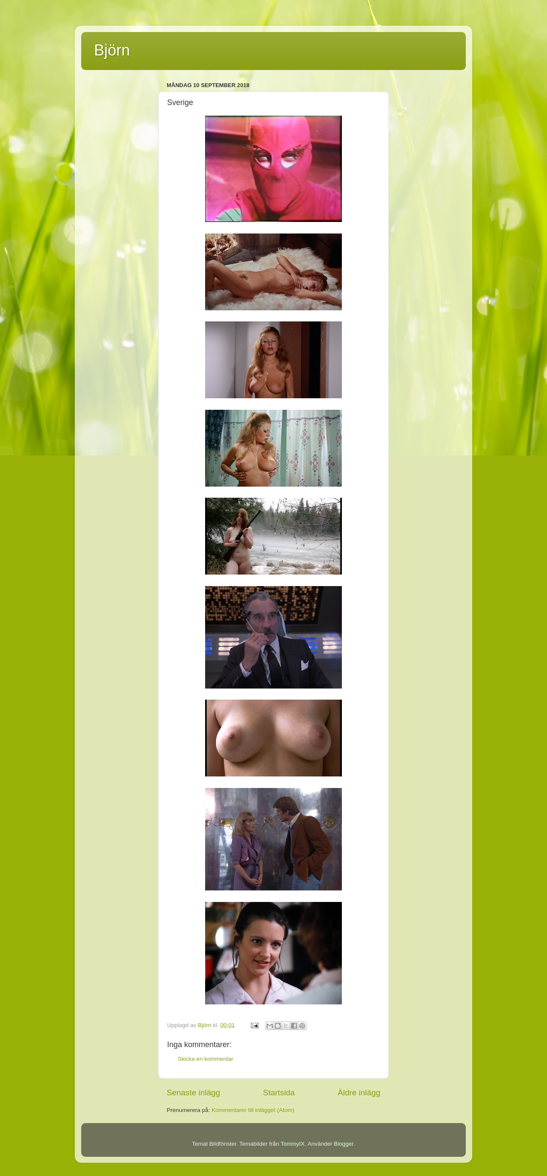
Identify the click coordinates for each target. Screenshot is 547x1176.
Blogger (343, 1144)
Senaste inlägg (193, 1092)
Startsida (279, 1092)
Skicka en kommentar (205, 1059)
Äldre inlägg (359, 1092)
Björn (112, 50)
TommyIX (293, 1144)
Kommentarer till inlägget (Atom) (253, 1110)
